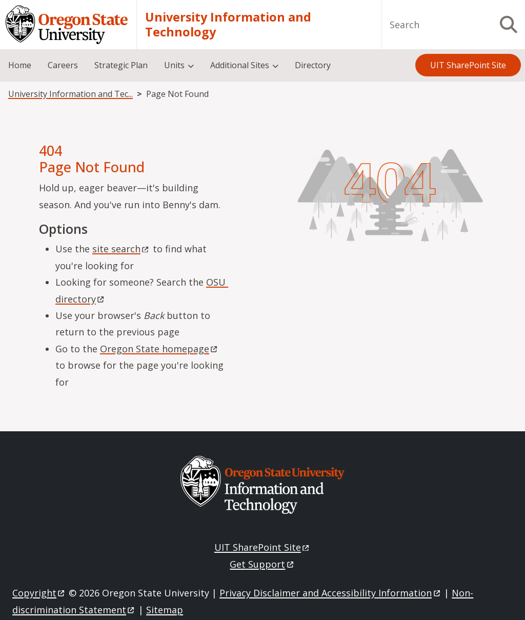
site (121, 249)
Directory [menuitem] (313, 65)
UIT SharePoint (262, 547)
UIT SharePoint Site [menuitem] (468, 65)
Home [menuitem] (19, 65)
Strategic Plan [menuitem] (121, 65)
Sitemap (164, 610)
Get (262, 564)
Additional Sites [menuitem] (239, 65)
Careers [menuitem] (63, 65)
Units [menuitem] (174, 65)
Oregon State (159, 349)
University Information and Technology (228, 25)
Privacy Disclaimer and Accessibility (330, 593)
